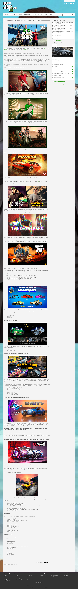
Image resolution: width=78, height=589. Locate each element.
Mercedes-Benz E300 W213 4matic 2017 (61, 73)
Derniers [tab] (54, 45)
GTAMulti (6, 579)
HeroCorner (53, 578)
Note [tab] (61, 45)
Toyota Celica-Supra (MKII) (59, 77)
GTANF (63, 84)
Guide (11, 14)
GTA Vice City (29, 575)
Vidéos (20, 14)
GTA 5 (5, 578)
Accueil (6, 14)
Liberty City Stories (19, 578)
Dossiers (35, 14)
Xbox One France (43, 575)
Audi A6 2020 (56, 66)
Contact (41, 582)
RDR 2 (28, 579)
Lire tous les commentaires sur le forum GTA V (13, 569)
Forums (45, 14)
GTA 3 (28, 576)
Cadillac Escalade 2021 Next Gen (60, 69)
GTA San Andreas (19, 579)
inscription (67, 0)
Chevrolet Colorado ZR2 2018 (59, 71)
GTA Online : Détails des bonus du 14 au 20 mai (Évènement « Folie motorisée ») (62, 28)
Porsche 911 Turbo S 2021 (59, 64)
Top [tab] (58, 45)
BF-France (42, 578)
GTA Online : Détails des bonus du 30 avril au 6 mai (61, 37)
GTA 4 (17, 575)
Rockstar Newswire (10, 558)
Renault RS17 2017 (57, 75)
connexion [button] (71, 0)
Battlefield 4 (53, 576)
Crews (50, 14)
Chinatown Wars (7, 580)
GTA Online (26, 49)
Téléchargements (27, 14)
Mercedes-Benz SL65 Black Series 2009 (60, 58)
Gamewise (66, 575)
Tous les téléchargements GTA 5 (59, 81)
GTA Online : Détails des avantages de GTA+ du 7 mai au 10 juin (62, 31)
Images (15, 14)
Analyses (40, 14)
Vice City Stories (19, 576)
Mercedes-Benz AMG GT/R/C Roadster (61, 68)
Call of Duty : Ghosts (54, 575)
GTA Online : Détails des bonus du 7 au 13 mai (60, 34)
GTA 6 (5, 576)
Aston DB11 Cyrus (57, 79)
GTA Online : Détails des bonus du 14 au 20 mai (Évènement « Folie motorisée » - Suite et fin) (62, 25)
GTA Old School (30, 578)
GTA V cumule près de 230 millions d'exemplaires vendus (62, 22)
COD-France (42, 576)
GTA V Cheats (66, 576)
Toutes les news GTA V (57, 40)
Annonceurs (37, 582)
